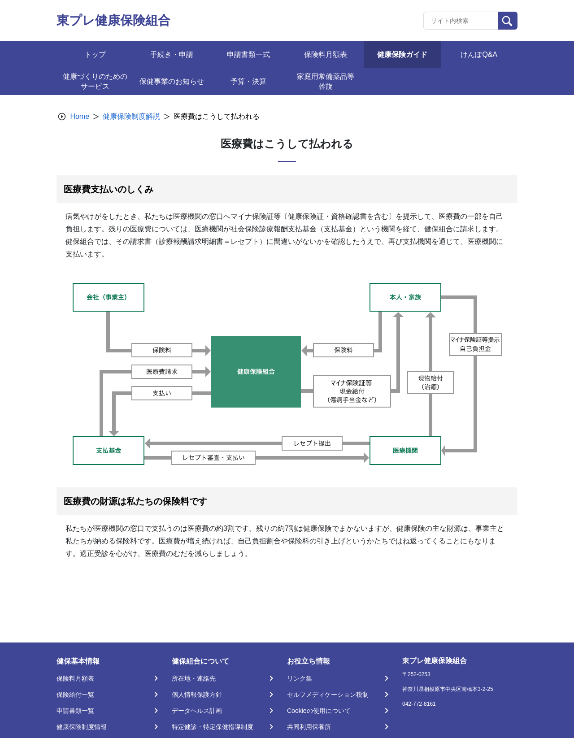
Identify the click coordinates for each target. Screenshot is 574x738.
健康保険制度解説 (131, 116)
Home (79, 116)
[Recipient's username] (460, 21)
